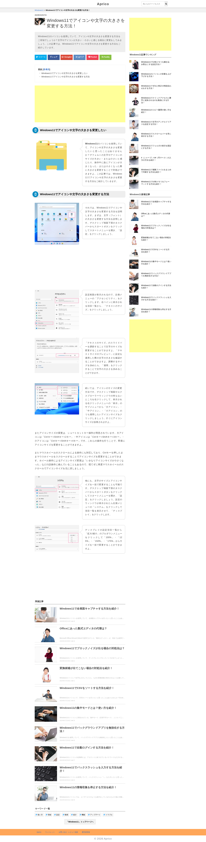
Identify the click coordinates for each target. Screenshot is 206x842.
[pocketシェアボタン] (92, 57)
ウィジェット (50, 832)
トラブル (107, 815)
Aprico (103, 4)
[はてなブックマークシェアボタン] (80, 57)
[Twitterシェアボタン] (41, 57)
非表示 (46, 69)
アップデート (94, 815)
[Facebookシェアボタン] (54, 57)
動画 (65, 815)
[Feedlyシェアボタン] (105, 57)
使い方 (39, 815)
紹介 (74, 815)
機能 (82, 815)
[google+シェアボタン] (67, 57)
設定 (57, 815)
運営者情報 (86, 832)
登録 (48, 815)
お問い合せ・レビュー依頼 (68, 832)
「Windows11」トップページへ (80, 822)
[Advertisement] (80, 103)
